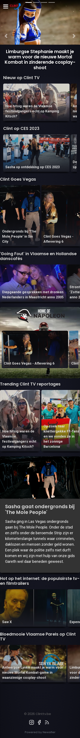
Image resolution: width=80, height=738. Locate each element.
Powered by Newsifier (40, 732)
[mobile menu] (5, 6)
